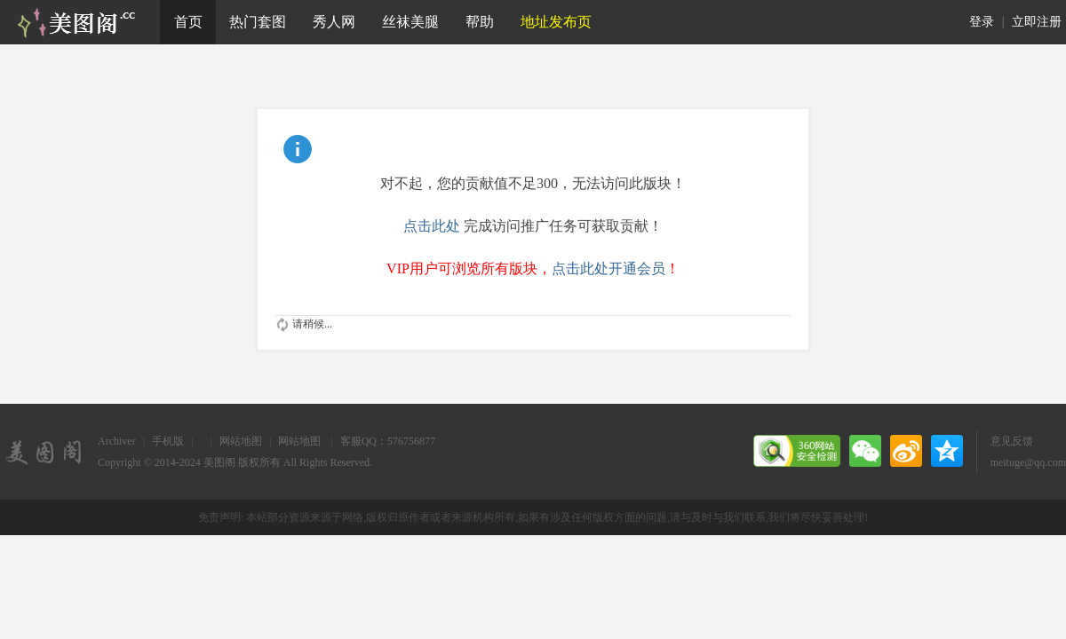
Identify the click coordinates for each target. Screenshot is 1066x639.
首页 (188, 21)
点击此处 (431, 225)
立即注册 (1037, 21)
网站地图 (240, 441)
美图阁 (219, 462)
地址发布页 (556, 21)
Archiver (117, 441)
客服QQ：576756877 (387, 441)
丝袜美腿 (410, 21)
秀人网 (334, 21)
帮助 (479, 21)
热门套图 (257, 21)
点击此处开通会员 (608, 268)
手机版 (168, 441)
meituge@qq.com (1028, 462)
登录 (981, 21)
